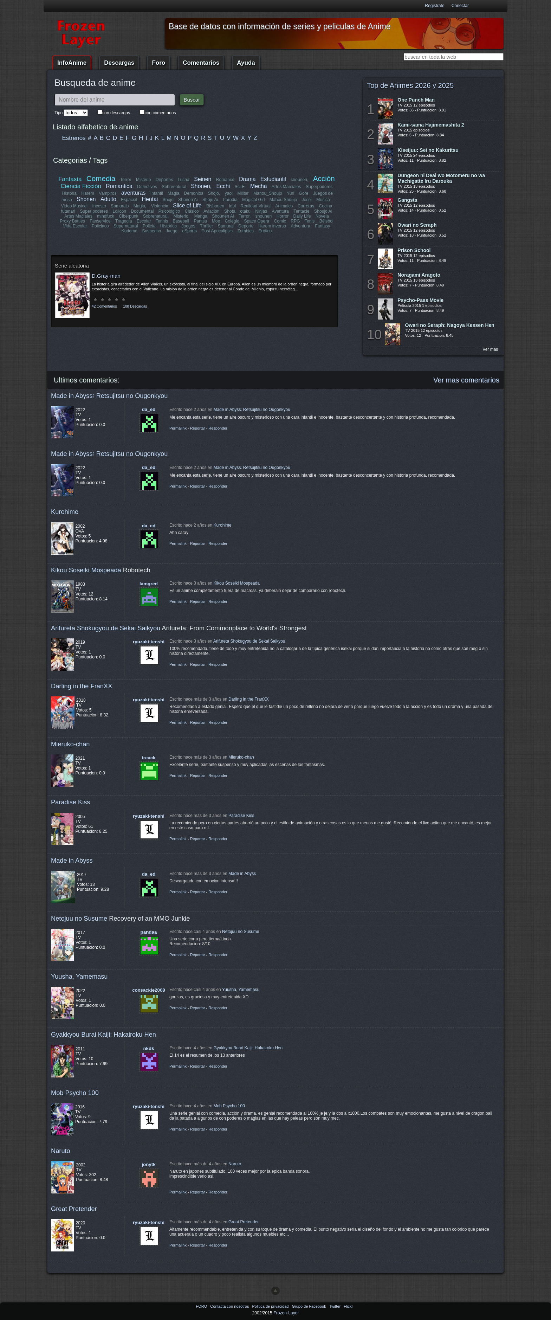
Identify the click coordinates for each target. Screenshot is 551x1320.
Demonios (193, 193)
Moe (216, 221)
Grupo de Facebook (309, 1306)
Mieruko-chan (70, 744)
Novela (322, 216)
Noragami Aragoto (418, 275)
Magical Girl (253, 199)
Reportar (197, 428)
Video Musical (74, 206)
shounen (263, 216)
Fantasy (322, 226)
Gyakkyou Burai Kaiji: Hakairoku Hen (103, 1034)
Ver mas (490, 349)
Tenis (310, 221)
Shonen (86, 199)
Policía (149, 226)
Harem (87, 193)
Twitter (335, 1306)
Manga (200, 216)
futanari (68, 211)
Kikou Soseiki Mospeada (86, 570)
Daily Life (302, 216)
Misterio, (182, 216)
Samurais (120, 206)
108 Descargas (135, 306)
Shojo (167, 199)
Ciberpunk (128, 216)
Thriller (206, 226)
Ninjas (261, 211)
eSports (189, 230)
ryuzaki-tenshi (148, 641)
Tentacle (301, 211)
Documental (142, 211)
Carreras (305, 206)
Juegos (188, 226)
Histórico (168, 226)
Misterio (143, 179)
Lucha (183, 179)
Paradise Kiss (70, 802)
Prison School (413, 250)
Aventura (280, 211)
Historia (69, 193)
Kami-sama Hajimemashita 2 (430, 125)
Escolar (144, 221)
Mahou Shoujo (283, 199)
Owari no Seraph (416, 225)
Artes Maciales (78, 216)
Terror (125, 179)
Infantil (156, 193)
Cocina (325, 206)
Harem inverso (272, 226)
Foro (158, 62)
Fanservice (100, 221)
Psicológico (170, 211)
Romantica (119, 186)
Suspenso (151, 230)
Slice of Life (187, 205)
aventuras (133, 193)
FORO (202, 1306)
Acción (324, 178)
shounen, (300, 179)
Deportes (164, 179)
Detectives (147, 186)
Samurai (226, 226)
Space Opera (256, 221)
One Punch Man (416, 100)
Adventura (300, 226)
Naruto (60, 1150)
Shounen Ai (223, 216)
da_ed (149, 409)
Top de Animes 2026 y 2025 (410, 85)
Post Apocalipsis (217, 230)
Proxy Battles (72, 221)
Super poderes (94, 211)
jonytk (148, 1164)
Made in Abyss (72, 860)
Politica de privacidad (271, 1306)
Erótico (265, 230)
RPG (295, 221)
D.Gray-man (106, 276)
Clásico (192, 211)
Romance (225, 179)
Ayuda (246, 62)
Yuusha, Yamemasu (79, 976)
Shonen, (201, 186)
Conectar (460, 5)
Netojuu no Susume (79, 918)
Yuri (290, 193)
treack (148, 757)
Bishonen (216, 206)
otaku (245, 211)
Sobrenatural (174, 186)
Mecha (258, 186)
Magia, (140, 206)
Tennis (162, 221)
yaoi (229, 193)
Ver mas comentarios (466, 380)
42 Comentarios (104, 306)
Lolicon (120, 211)
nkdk (148, 1048)
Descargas (119, 62)
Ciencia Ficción (81, 186)
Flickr (348, 1306)
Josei (306, 199)
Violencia (159, 206)
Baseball (181, 221)
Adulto (108, 199)
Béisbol (326, 221)
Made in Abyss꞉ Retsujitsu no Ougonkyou (109, 395)
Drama (247, 179)
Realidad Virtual (256, 206)
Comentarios (201, 62)
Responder (217, 428)
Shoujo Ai (323, 211)
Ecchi (223, 186)
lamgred (149, 583)
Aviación (211, 211)
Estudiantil (273, 179)
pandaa (149, 932)
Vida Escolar (75, 226)
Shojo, (214, 193)
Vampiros (107, 193)
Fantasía (70, 179)
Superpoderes (319, 186)
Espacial (129, 199)
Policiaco (100, 226)
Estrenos (74, 138)
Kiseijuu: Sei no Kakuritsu (427, 150)
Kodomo (129, 230)
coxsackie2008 (148, 990)
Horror (283, 216)
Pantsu (200, 221)
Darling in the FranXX (81, 686)
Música (323, 199)
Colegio (232, 221)
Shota (229, 211)
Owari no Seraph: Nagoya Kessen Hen (449, 325)
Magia (173, 193)
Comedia (101, 178)
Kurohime (64, 511)
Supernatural (126, 226)
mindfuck (105, 216)
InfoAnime (71, 62)
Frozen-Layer (286, 1313)
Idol (232, 206)
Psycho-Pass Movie (420, 300)
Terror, (245, 216)
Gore (303, 193)
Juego (171, 230)
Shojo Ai (210, 199)
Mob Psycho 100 (75, 1092)
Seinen (202, 179)
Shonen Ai (187, 199)
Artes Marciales (286, 186)
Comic (280, 221)
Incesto (99, 206)
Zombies (245, 230)
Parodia (230, 199)
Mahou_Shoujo (267, 193)
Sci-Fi (240, 186)
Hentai (150, 199)
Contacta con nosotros (230, 1306)
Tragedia (123, 221)
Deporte (246, 226)
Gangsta (407, 200)
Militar (242, 193)
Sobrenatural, (156, 216)
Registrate (434, 5)
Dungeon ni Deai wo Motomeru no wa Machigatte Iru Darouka (441, 178)
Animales (284, 206)
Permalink (178, 428)
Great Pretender (74, 1208)
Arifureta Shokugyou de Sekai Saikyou (105, 628)
